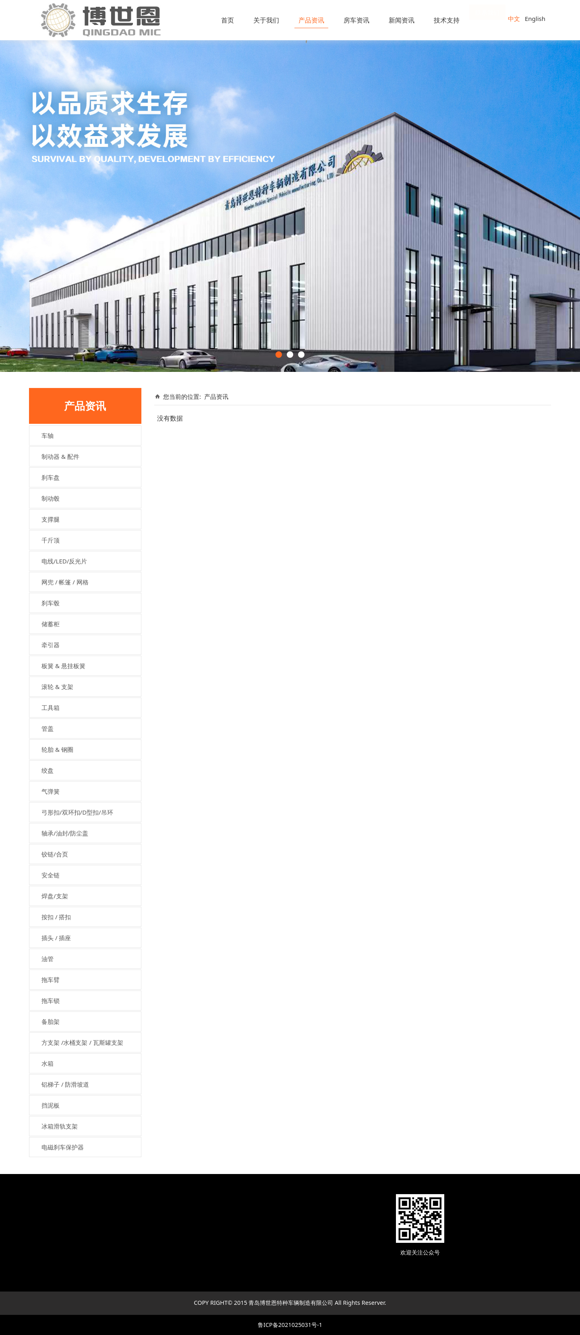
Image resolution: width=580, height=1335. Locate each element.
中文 (514, 18)
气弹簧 (50, 791)
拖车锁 (50, 1001)
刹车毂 (50, 603)
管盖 (47, 728)
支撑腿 (50, 519)
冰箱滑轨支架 (59, 1126)
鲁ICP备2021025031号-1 (290, 1325)
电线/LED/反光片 (64, 561)
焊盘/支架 (54, 896)
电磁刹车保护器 (62, 1147)
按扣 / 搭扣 (56, 917)
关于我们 (266, 20)
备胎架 (50, 1021)
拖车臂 (50, 980)
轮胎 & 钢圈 (57, 749)
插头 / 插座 (56, 938)
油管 (47, 959)
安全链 (50, 875)
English (535, 18)
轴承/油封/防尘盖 (64, 833)
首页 (227, 20)
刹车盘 (50, 477)
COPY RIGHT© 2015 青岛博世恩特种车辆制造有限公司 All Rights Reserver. (290, 1302)
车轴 (47, 435)
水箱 (47, 1063)
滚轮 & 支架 (57, 687)
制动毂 (50, 498)
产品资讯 (311, 20)
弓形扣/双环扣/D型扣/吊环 (77, 812)
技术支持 (447, 20)
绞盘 (47, 770)
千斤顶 (50, 540)
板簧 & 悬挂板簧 (63, 666)
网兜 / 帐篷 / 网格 (65, 582)
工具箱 (50, 708)
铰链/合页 (54, 854)
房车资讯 (356, 20)
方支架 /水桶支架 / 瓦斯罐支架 (82, 1042)
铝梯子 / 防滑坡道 (65, 1084)
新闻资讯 (401, 20)
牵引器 (50, 645)
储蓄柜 (50, 624)
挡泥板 (50, 1105)
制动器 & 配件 (60, 456)
